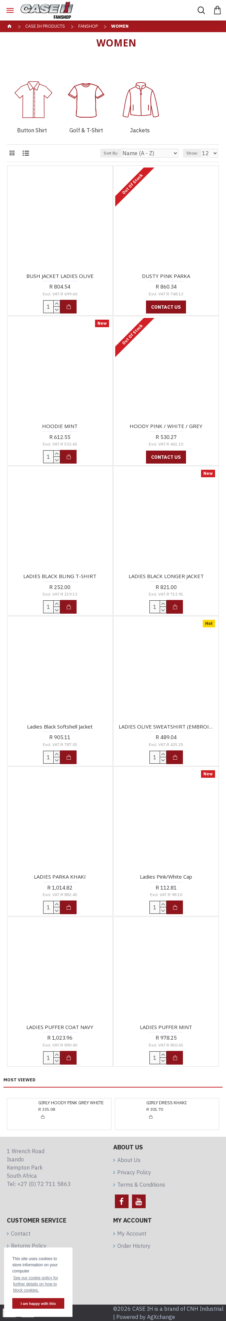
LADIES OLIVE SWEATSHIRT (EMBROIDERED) (166, 726)
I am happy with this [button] (38, 1304)
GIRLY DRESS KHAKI (166, 1103)
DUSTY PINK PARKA (166, 276)
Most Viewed (19, 1080)
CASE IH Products (45, 26)
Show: (192, 153)
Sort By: (111, 153)
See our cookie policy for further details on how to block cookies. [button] (35, 1284)
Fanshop (88, 26)
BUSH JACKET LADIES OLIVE (60, 276)
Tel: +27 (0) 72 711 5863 (39, 1183)
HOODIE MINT (60, 426)
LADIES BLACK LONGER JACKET (166, 576)
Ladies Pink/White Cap (166, 876)
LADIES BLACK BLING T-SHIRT (59, 576)
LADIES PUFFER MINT (166, 1027)
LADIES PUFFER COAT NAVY (59, 1027)
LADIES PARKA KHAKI (60, 876)
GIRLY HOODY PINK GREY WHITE (71, 1103)
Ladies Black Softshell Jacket (60, 726)
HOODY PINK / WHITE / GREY (166, 426)
